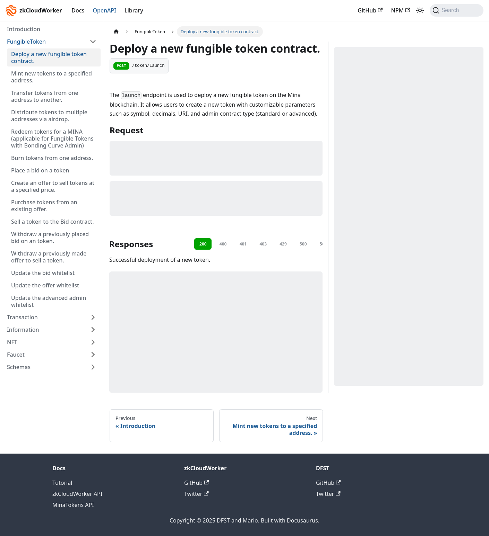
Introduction (23, 29)
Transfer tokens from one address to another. (44, 96)
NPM (400, 10)
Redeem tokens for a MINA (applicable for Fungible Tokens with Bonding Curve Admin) (52, 138)
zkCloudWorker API (77, 494)
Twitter (196, 494)
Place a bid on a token (40, 170)
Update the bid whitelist (43, 273)
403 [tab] (263, 244)
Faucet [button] (16, 354)
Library (134, 10)
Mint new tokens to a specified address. (51, 77)
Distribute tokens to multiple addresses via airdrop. (49, 115)
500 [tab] (303, 244)
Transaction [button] (22, 317)
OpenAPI (104, 10)
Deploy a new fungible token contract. (49, 57)
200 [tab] (203, 244)
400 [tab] (223, 244)
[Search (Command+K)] (456, 10)
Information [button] (23, 329)
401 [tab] (243, 244)
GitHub (370, 10)
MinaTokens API (73, 505)
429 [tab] (283, 244)
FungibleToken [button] (26, 41)
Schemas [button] (19, 367)
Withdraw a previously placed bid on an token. (50, 237)
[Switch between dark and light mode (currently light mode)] (420, 10)
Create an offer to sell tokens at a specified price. (52, 186)
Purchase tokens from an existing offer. (44, 205)
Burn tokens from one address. (52, 158)
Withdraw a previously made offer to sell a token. (48, 257)
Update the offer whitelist (45, 285)
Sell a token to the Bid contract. (52, 221)
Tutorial (62, 482)
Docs (77, 10)
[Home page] (116, 31)
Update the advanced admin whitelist (48, 301)
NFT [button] (12, 342)
